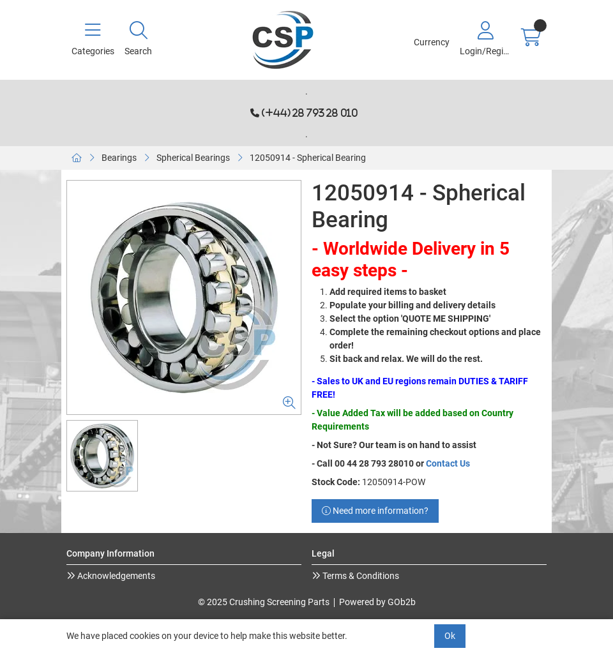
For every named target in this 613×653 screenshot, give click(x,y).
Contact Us (448, 463)
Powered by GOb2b (377, 602)
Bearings (119, 158)
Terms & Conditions (360, 576)
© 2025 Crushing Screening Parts (263, 602)
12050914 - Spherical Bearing (308, 158)
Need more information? (375, 511)
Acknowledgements (115, 576)
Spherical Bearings (193, 158)
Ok (449, 636)
